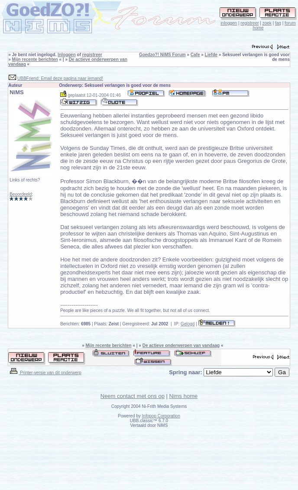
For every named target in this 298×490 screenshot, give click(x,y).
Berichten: (75, 323)
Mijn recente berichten (35, 59)
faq (278, 23)
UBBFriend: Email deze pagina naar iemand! (60, 78)
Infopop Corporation (161, 416)
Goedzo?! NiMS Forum (162, 54)
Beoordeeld (21, 194)
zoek (267, 23)
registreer (249, 23)
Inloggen (67, 54)
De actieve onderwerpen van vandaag (181, 345)
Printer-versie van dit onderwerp (45, 372)
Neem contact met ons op (132, 396)
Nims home (183, 396)
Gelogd (187, 323)
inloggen (228, 23)
